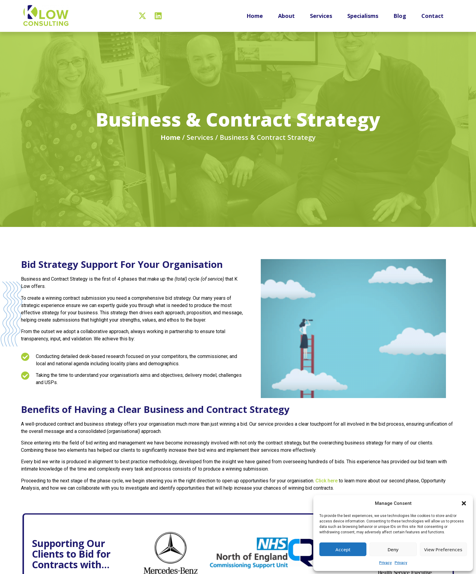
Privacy (385, 563)
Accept (343, 549)
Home (254, 15)
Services (321, 15)
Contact (432, 15)
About (286, 15)
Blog (399, 15)
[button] (464, 503)
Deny (393, 549)
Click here (327, 486)
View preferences (443, 549)
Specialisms (362, 15)
